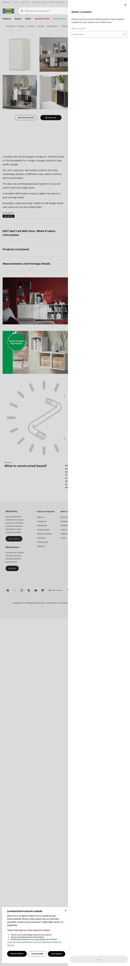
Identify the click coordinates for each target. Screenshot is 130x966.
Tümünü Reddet (37, 954)
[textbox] (99, 34)
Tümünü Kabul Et (17, 954)
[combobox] (99, 34)
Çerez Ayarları (56, 954)
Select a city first (78, 28)
